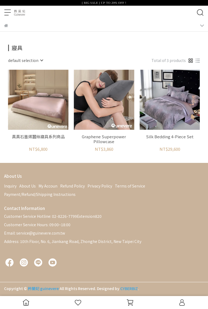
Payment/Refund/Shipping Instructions (40, 194)
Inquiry (10, 186)
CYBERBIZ (129, 288)
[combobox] (25, 60)
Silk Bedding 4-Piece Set (170, 136)
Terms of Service (130, 186)
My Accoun (47, 186)
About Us (27, 186)
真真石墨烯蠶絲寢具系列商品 (38, 136)
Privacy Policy (99, 186)
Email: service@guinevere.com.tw (34, 233)
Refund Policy (72, 186)
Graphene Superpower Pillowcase (104, 139)
